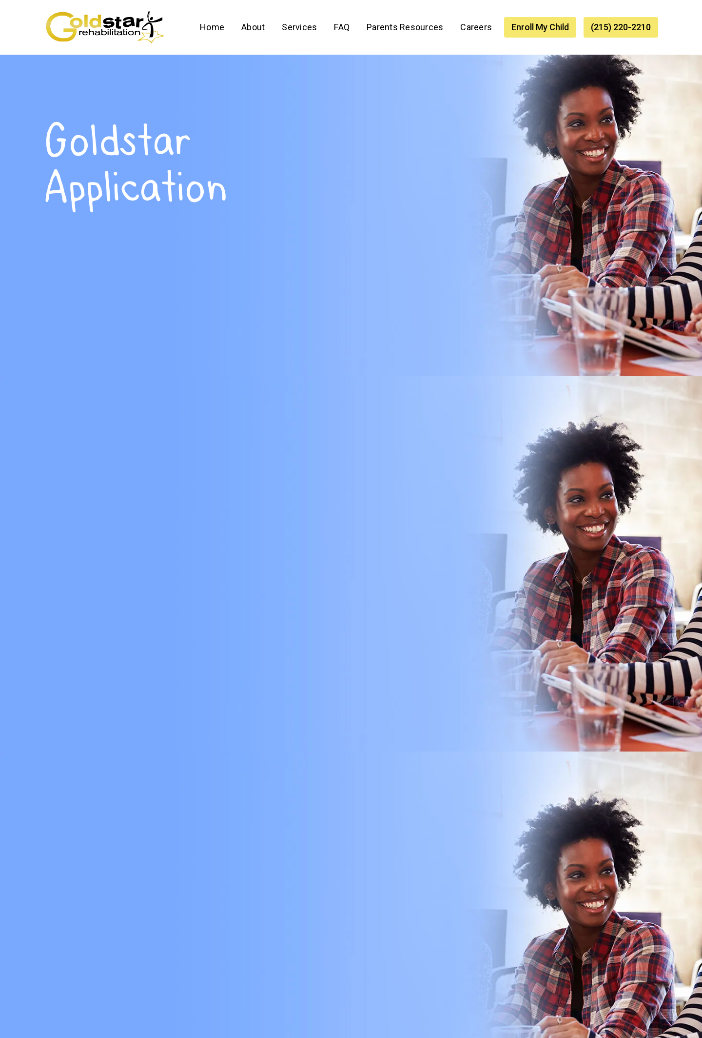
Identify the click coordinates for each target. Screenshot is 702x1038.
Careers (476, 27)
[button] (299, 27)
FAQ (342, 27)
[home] (105, 27)
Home (212, 27)
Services (299, 27)
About (253, 27)
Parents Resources (405, 27)
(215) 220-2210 (621, 27)
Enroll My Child (540, 27)
